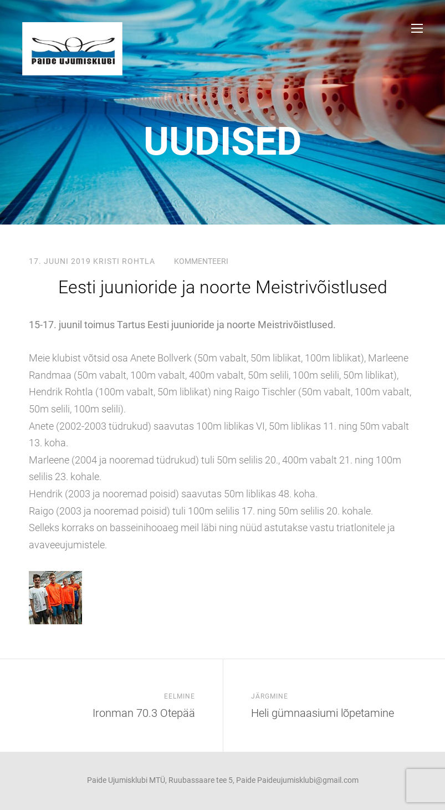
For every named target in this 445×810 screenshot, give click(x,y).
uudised (223, 141)
